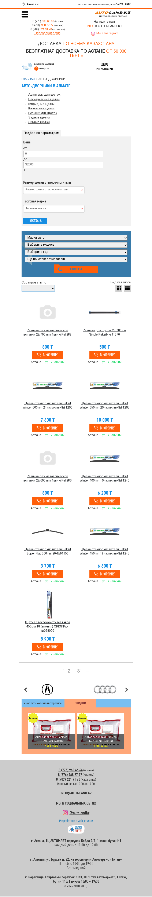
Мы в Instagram (107, 33)
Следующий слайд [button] (126, 689)
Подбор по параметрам (41, 133)
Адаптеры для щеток (44, 95)
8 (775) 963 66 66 (71, 770)
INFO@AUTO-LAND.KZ (76, 793)
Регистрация (104, 68)
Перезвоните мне (47, 33)
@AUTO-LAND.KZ (105, 26)
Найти (76, 269)
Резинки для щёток (42, 113)
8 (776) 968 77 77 (70, 774)
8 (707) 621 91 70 (68, 779)
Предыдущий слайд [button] (25, 689)
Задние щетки (39, 117)
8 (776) (42, 25)
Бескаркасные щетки (44, 99)
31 (79, 671)
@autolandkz (79, 812)
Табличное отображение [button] (118, 288)
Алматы (31, 4)
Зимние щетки (39, 122)
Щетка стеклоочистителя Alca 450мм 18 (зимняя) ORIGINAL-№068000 (47, 626)
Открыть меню (25, 14)
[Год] (76, 252)
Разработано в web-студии (76, 822)
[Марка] (76, 238)
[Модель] (76, 245)
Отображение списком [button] (127, 288)
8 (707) (41, 29)
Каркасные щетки (41, 108)
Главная (28, 79)
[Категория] (76, 259)
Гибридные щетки (41, 104)
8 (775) (43, 21)
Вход (104, 64)
